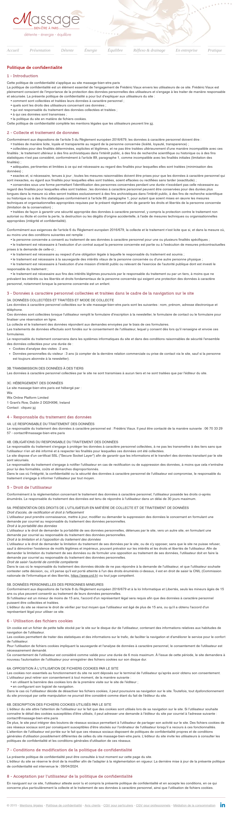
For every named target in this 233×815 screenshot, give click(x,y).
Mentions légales (31, 805)
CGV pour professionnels (153, 805)
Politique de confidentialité (64, 805)
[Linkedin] (223, 805)
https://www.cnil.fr (84, 575)
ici (151, 123)
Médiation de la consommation (194, 805)
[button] (42, 50)
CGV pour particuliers (118, 805)
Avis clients (93, 805)
